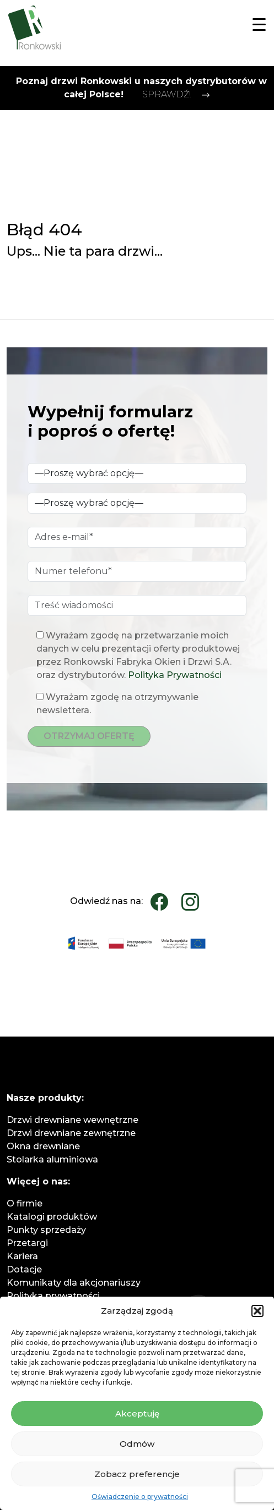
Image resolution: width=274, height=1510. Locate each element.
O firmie (24, 1203)
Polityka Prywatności (175, 675)
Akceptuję (137, 1413)
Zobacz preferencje (137, 1474)
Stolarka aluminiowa (52, 1159)
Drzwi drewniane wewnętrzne (72, 1120)
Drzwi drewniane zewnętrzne (71, 1133)
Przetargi (27, 1243)
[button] (257, 1310)
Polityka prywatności (53, 1296)
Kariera (22, 1256)
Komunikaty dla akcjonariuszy (74, 1282)
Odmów (137, 1444)
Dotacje (24, 1269)
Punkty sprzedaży (46, 1230)
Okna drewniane (43, 1146)
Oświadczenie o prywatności (140, 1496)
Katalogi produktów (52, 1216)
